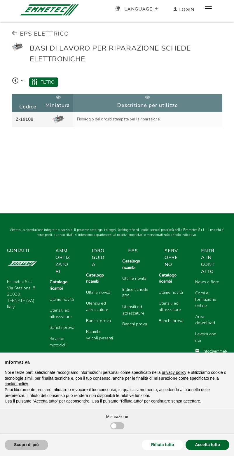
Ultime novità (62, 299)
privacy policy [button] (174, 372)
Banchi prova (62, 327)
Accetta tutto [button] (207, 444)
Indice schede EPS (135, 292)
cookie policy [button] (16, 383)
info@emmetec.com (208, 351)
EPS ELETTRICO (40, 34)
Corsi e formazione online (205, 299)
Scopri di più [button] (26, 444)
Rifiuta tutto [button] (162, 444)
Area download (205, 320)
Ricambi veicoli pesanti (99, 335)
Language (137, 9)
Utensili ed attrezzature (61, 313)
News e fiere (207, 282)
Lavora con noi (205, 337)
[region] (117, 111)
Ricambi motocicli (58, 342)
